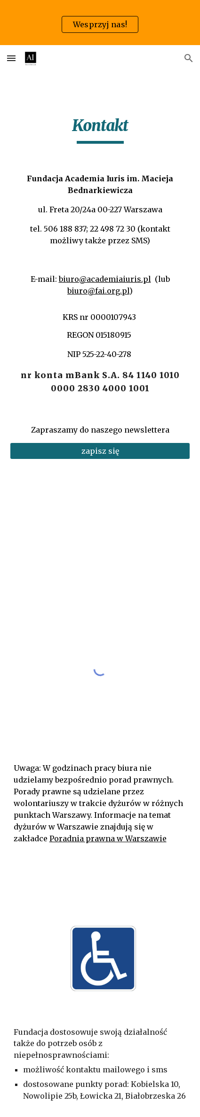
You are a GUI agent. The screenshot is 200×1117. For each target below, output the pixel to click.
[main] (100, 129)
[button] (11, 58)
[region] (100, 22)
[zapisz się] (100, 451)
